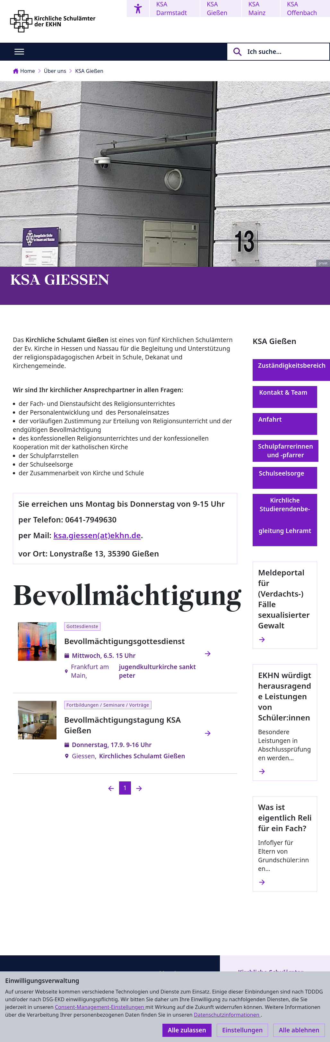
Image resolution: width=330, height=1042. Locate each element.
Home (24, 70)
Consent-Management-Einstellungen (100, 1007)
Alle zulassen (187, 1030)
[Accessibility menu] (138, 8)
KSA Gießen (217, 8)
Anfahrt (284, 423)
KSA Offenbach (302, 8)
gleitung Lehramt (284, 535)
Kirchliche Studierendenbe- (285, 509)
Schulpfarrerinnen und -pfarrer (285, 450)
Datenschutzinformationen (227, 1014)
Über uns (55, 70)
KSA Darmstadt (171, 8)
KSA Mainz (256, 8)
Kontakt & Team (285, 396)
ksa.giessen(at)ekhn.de (97, 535)
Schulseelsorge (285, 477)
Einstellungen (242, 1030)
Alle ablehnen (299, 1030)
